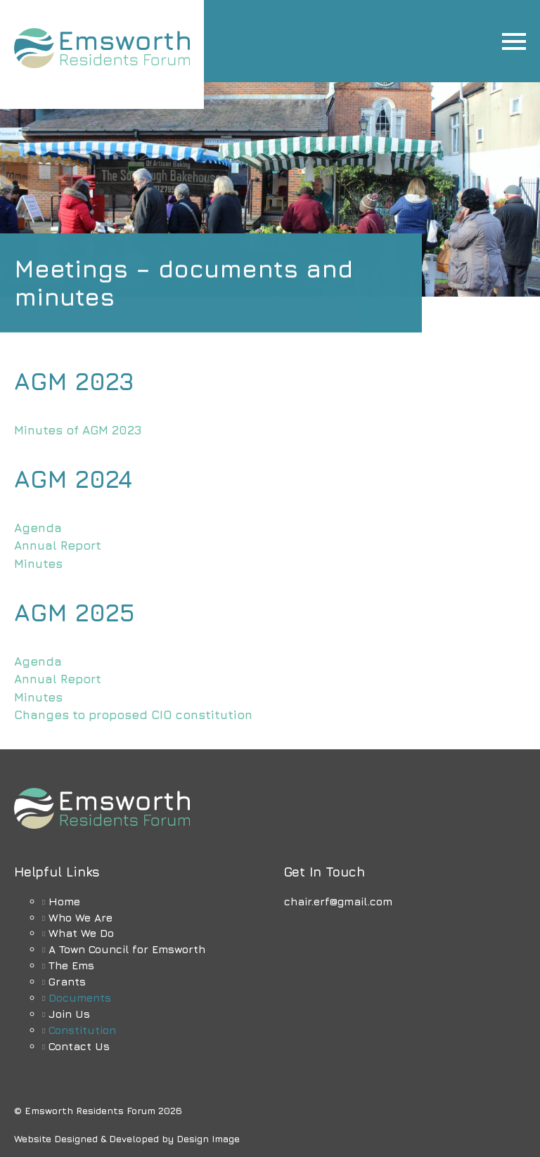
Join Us (69, 1013)
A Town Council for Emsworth (127, 949)
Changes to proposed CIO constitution (133, 715)
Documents (80, 997)
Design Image (208, 1138)
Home (64, 901)
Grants (67, 981)
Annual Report (57, 545)
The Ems (71, 965)
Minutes (38, 564)
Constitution (82, 1029)
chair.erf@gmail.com (338, 901)
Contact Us (79, 1046)
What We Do (81, 932)
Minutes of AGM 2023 (78, 430)
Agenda (38, 528)
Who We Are (80, 917)
